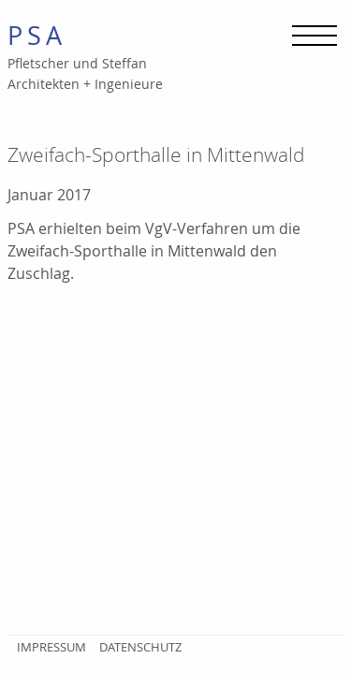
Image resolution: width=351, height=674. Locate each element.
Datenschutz (140, 646)
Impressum (51, 646)
